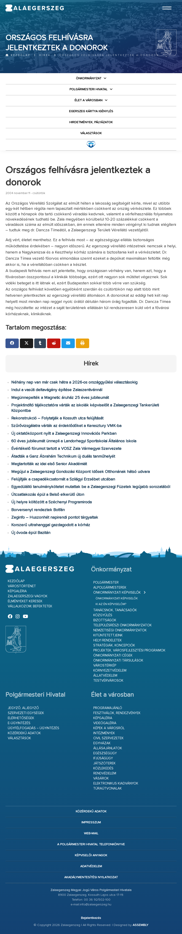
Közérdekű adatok (24, 733)
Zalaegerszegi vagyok (28, 596)
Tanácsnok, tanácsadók (115, 610)
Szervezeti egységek (26, 713)
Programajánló (107, 708)
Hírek (45, 55)
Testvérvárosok (108, 680)
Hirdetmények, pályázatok (91, 122)
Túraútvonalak (107, 788)
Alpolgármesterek (109, 587)
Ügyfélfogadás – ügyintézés (33, 728)
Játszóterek (104, 763)
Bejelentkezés (91, 918)
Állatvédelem (105, 675)
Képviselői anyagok (91, 855)
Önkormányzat (88, 78)
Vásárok (101, 778)
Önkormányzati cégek (113, 655)
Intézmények (104, 733)
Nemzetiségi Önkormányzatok (120, 630)
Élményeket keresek (25, 601)
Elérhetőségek (21, 718)
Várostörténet (22, 586)
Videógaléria (104, 723)
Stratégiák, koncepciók (114, 645)
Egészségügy (105, 753)
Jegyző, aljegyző (23, 708)
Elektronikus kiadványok (115, 783)
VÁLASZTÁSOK (91, 133)
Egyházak (102, 743)
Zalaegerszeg (34, 8)
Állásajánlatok (107, 748)
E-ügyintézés (19, 723)
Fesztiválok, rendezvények (117, 713)
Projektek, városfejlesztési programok (129, 650)
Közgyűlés (102, 615)
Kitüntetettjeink (108, 635)
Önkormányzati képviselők (117, 592)
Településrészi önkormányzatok (122, 625)
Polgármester (106, 582)
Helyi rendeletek (107, 640)
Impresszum (91, 822)
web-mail (91, 833)
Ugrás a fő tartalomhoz (165, 2)
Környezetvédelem (109, 670)
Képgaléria (17, 591)
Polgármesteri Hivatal (88, 89)
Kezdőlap (17, 55)
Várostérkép (104, 665)
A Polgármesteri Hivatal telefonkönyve (91, 844)
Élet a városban (88, 100)
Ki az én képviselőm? (111, 604)
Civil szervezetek (108, 738)
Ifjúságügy (103, 758)
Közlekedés (103, 768)
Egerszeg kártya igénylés (91, 111)
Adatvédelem (91, 866)
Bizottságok (104, 620)
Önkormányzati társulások (118, 660)
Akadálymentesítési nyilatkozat (91, 877)
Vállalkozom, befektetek (30, 606)
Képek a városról (109, 728)
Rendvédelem (104, 773)
